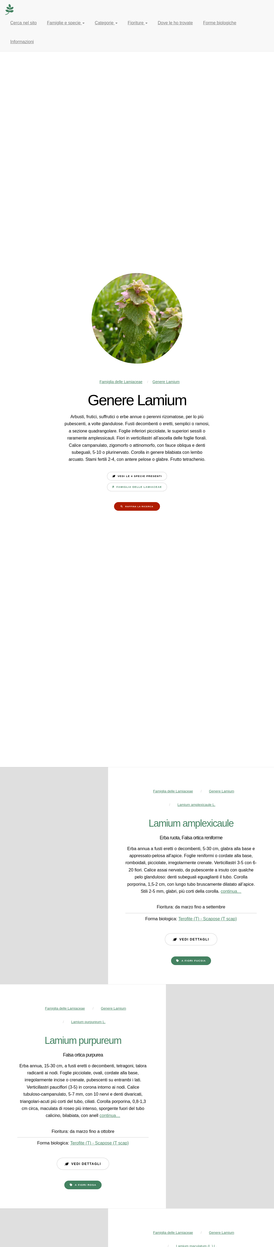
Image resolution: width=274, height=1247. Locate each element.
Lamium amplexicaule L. (196, 805)
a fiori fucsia (194, 960)
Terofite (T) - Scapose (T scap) (207, 918)
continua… (231, 891)
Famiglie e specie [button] (66, 23)
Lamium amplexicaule (191, 823)
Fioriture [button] (138, 23)
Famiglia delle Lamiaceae (120, 382)
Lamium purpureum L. (88, 1022)
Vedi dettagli (194, 939)
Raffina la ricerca (139, 506)
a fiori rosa (85, 1184)
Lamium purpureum (83, 1040)
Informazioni (22, 41)
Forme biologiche (219, 23)
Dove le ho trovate (175, 23)
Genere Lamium (165, 382)
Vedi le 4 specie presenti (140, 476)
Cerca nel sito (23, 23)
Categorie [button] (106, 23)
